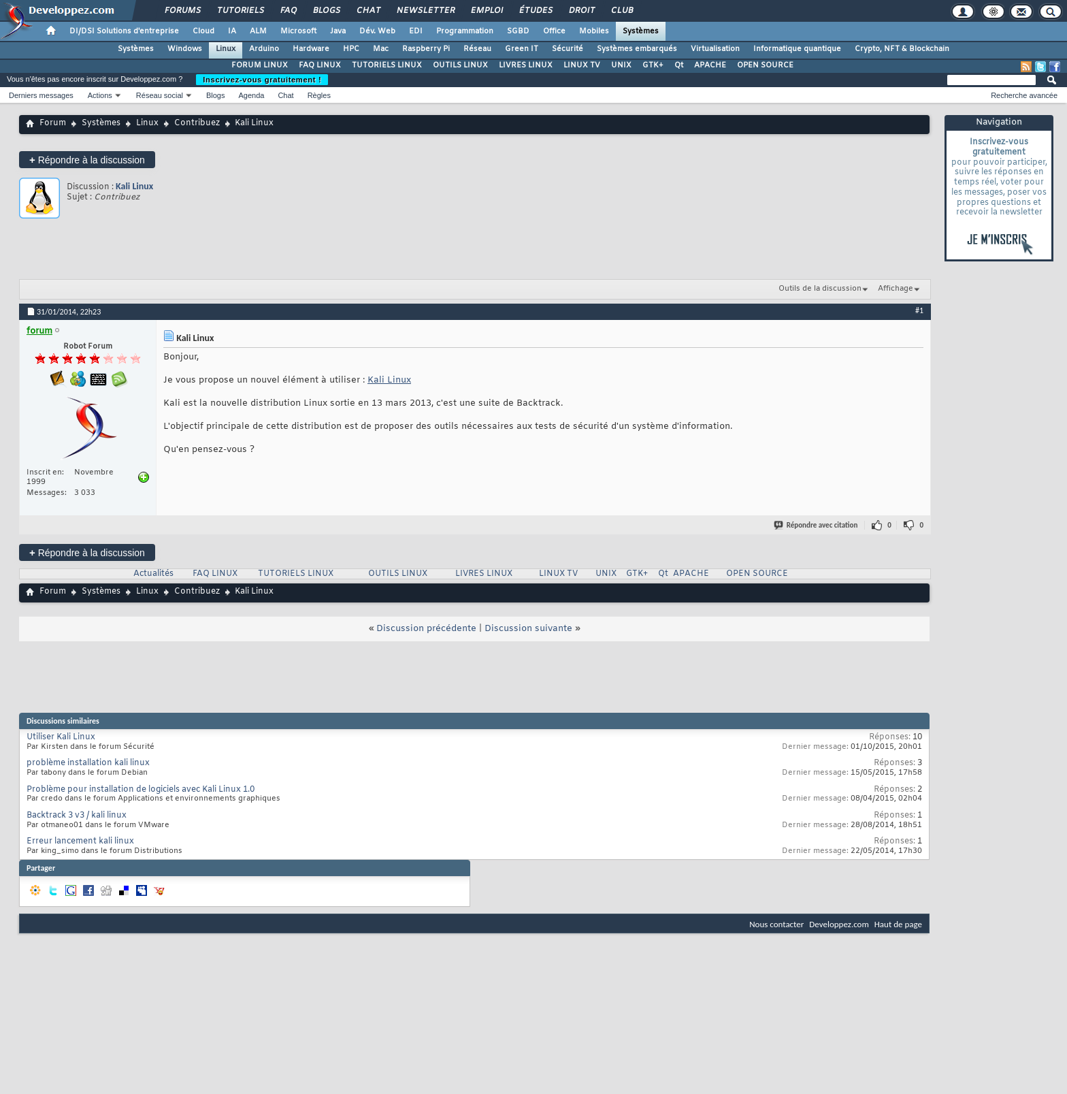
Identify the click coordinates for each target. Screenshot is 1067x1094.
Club (621, 10)
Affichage (895, 288)
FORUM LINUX (259, 65)
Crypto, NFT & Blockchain (902, 49)
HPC (351, 49)
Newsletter (425, 10)
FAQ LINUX (320, 65)
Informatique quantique (797, 49)
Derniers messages (41, 95)
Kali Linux (134, 186)
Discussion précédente (426, 628)
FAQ (287, 10)
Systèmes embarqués (637, 49)
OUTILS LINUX (460, 65)
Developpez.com (839, 924)
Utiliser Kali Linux (61, 737)
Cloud (203, 31)
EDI (416, 31)
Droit (581, 10)
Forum (52, 123)
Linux (225, 49)
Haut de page (898, 924)
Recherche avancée (1024, 95)
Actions (100, 95)
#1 (919, 310)
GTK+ (652, 65)
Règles (319, 95)
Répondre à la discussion (87, 159)
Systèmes (641, 31)
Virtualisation (715, 49)
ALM (258, 31)
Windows (184, 49)
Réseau (477, 49)
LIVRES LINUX (526, 65)
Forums (182, 10)
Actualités (153, 573)
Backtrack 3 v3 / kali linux (77, 815)
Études (535, 10)
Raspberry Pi (426, 49)
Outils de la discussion (819, 288)
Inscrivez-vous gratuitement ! (262, 80)
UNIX (621, 65)
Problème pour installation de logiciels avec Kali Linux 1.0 (141, 789)
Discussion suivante (528, 628)
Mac (381, 49)
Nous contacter (776, 924)
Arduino (264, 49)
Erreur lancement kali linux (80, 841)
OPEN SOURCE (765, 65)
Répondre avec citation (816, 525)
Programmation (464, 31)
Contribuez (197, 123)
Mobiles (594, 31)
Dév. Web (377, 31)
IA (232, 31)
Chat (368, 10)
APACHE (710, 65)
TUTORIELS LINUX (387, 65)
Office (554, 31)
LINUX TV (581, 65)
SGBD (518, 31)
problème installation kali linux (88, 763)
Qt (678, 65)
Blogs (326, 10)
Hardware (311, 49)
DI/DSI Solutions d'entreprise (124, 31)
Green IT (521, 49)
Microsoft (298, 31)
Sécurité (567, 49)
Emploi (486, 10)
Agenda (251, 95)
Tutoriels (240, 10)
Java (338, 31)
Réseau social (159, 95)
